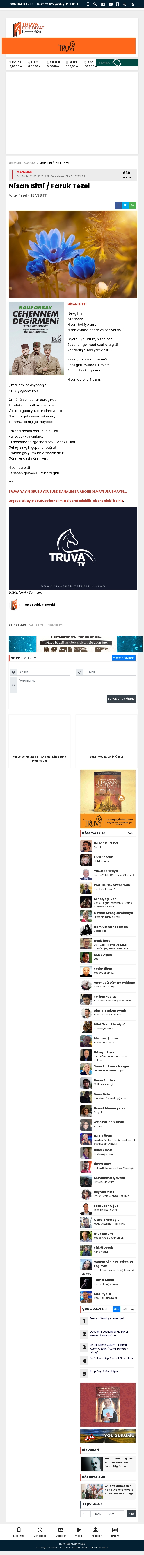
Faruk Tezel (37, 625)
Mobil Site (19, 1532)
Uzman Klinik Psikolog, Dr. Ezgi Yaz (114, 1263)
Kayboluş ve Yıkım (105, 1154)
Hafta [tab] (125, 1309)
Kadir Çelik (102, 1294)
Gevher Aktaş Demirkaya (113, 913)
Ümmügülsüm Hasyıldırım (114, 983)
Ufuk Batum (103, 1234)
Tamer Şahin (104, 1280)
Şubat (97, 847)
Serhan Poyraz (105, 996)
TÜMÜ (129, 833)
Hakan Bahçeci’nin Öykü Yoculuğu (114, 1168)
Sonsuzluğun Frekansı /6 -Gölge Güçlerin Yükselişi (113, 904)
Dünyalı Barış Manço (106, 1284)
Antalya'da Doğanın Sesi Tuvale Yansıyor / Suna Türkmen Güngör (120, 1489)
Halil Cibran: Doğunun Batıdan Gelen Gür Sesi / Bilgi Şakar (119, 1462)
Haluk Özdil (103, 1136)
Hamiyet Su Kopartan (111, 927)
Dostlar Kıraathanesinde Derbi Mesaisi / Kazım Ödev (104, 1334)
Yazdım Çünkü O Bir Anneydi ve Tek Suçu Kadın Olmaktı (115, 1142)
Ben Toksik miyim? (105, 889)
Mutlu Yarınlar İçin (104, 1084)
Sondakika (40, 1532)
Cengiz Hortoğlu (107, 1220)
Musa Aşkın (103, 955)
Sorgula (98, 1112)
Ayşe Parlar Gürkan (109, 1122)
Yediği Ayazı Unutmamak (109, 1237)
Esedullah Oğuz (106, 1206)
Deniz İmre (102, 941)
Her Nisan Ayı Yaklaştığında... (111, 1098)
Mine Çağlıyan (105, 899)
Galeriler (61, 1532)
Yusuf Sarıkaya (106, 871)
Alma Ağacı (101, 1251)
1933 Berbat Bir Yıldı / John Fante (113, 1000)
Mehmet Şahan (106, 1038)
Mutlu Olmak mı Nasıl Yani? (109, 1224)
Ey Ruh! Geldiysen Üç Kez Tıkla (111, 1196)
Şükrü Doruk (103, 1248)
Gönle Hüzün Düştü (105, 986)
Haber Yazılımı (99, 1547)
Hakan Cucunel (106, 843)
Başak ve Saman (104, 1042)
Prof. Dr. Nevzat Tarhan (112, 885)
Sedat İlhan (103, 969)
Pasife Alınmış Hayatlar (107, 1014)
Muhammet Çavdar (109, 1178)
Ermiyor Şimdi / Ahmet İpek (102, 1321)
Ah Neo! (98, 1126)
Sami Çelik (102, 1094)
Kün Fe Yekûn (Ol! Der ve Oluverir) (114, 875)
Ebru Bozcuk (103, 857)
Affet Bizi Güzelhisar (105, 1298)
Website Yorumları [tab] (123, 657)
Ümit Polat (102, 1164)
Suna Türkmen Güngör (111, 1066)
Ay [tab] (132, 1309)
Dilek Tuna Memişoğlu (111, 1024)
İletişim (115, 1532)
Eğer (96, 958)
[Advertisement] (72, 123)
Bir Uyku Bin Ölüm (104, 1182)
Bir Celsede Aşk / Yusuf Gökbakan (107, 1360)
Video (78, 1532)
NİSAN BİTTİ (55, 625)
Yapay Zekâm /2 (104, 972)
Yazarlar (97, 1532)
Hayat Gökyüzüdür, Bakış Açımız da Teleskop (108, 1271)
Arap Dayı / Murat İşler (99, 1373)
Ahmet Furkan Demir (110, 1010)
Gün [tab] (116, 1309)
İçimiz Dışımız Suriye (106, 1210)
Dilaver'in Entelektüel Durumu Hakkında (111, 1058)
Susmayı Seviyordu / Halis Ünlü (57, 4)
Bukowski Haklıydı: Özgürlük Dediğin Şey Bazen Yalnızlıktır (111, 946)
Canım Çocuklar (103, 1028)
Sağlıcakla (100, 931)
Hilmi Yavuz (103, 1150)
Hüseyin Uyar (104, 1052)
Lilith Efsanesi (101, 861)
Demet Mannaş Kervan (112, 1108)
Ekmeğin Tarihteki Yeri (107, 917)
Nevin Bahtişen (106, 1080)
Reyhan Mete (104, 1192)
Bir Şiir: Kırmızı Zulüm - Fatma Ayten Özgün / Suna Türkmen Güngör (104, 1348)
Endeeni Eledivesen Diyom (109, 1070)
